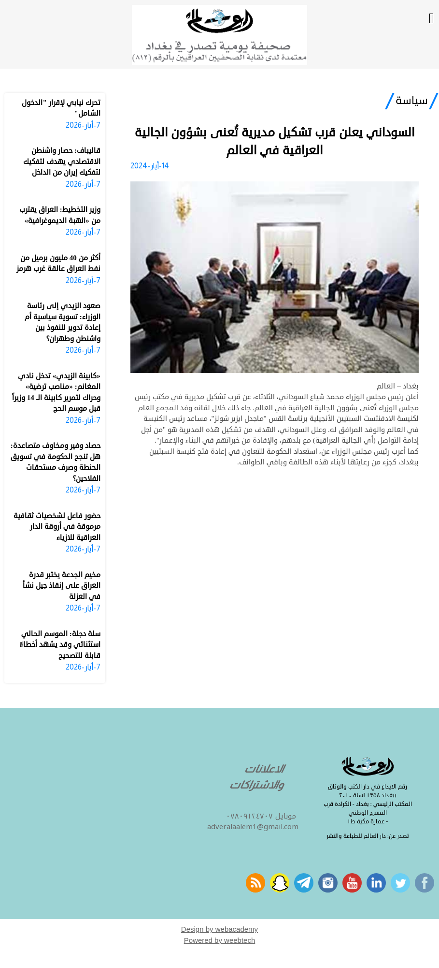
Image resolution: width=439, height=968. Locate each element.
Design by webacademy (219, 929)
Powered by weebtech (219, 940)
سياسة (412, 100)
